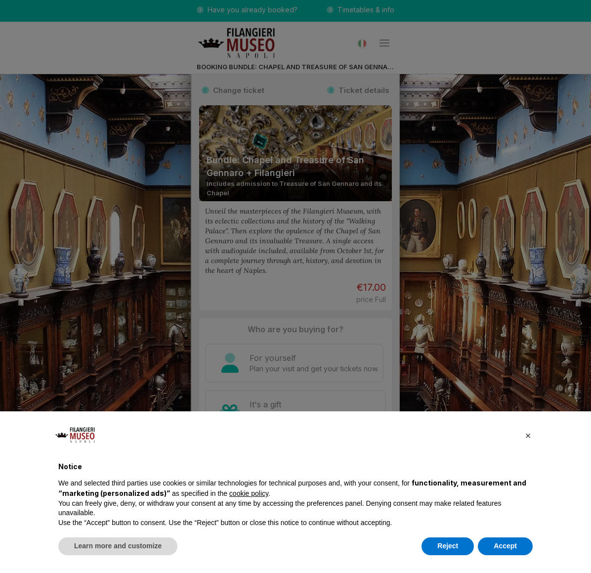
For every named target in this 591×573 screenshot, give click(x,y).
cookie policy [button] (248, 493)
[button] (528, 435)
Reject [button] (447, 546)
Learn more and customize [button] (118, 546)
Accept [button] (505, 546)
